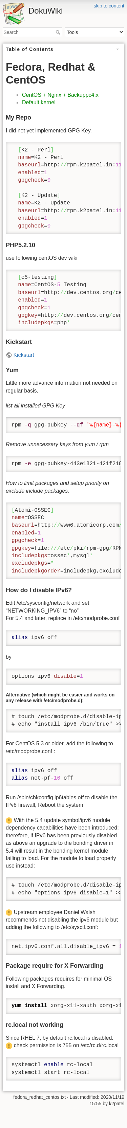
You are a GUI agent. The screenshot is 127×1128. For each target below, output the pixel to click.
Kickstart (23, 355)
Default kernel (39, 102)
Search (59, 32)
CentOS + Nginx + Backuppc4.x (60, 95)
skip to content (109, 5)
